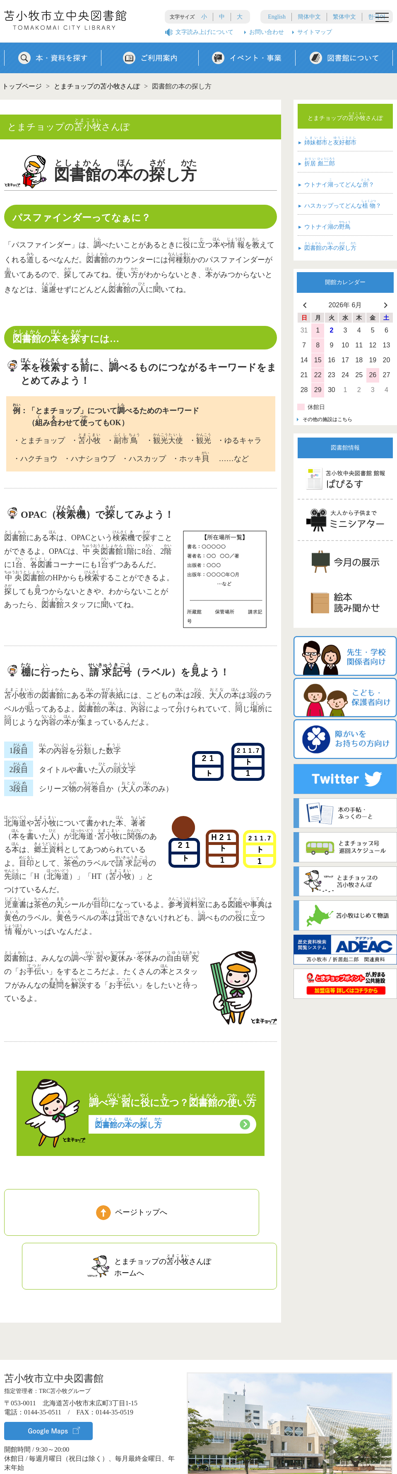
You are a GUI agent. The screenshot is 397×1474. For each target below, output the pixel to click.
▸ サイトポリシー (319, 1460)
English (277, 17)
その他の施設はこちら (327, 419)
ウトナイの (324, 226)
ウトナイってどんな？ (336, 183)
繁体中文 (344, 17)
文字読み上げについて (204, 32)
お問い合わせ (266, 32)
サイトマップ (314, 32)
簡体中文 (309, 17)
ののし (128, 1123)
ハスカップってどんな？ (339, 205)
